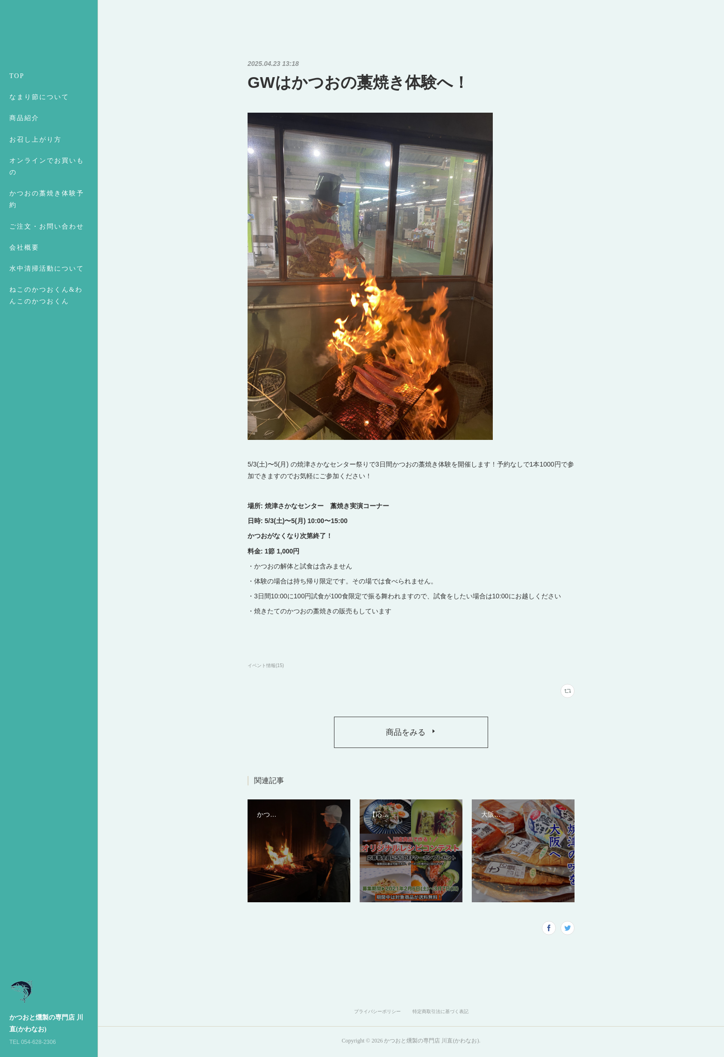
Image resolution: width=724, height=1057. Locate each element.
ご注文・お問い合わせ (46, 226)
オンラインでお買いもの (46, 166)
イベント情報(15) (266, 665)
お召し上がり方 (35, 139)
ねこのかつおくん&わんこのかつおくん (46, 295)
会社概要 (24, 247)
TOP (16, 75)
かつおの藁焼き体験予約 (46, 199)
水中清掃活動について (46, 268)
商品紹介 (24, 118)
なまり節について (39, 97)
